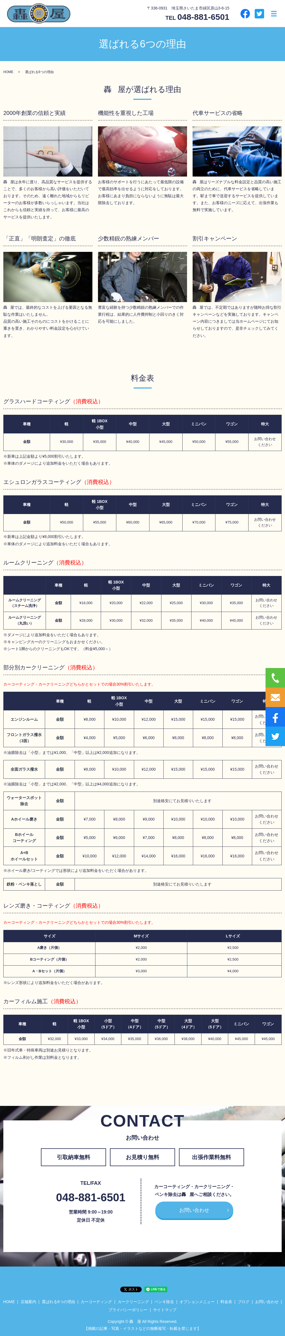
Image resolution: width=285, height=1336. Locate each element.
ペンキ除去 (164, 1301)
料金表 (226, 1301)
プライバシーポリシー (128, 1310)
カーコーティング (96, 1301)
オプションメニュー (197, 1301)
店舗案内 (28, 1301)
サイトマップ (164, 1310)
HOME (8, 72)
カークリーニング (133, 1301)
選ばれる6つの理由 (58, 1301)
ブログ (243, 1301)
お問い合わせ (194, 1210)
